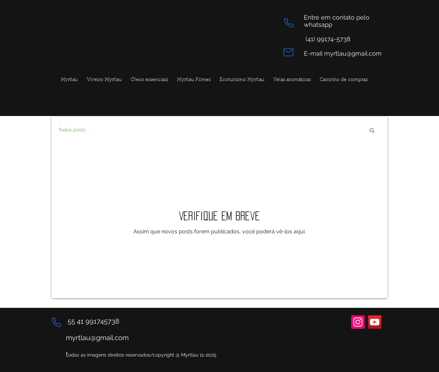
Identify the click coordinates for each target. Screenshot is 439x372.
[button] (372, 131)
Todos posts (71, 129)
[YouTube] (374, 322)
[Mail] (288, 52)
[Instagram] (358, 322)
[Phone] (288, 23)
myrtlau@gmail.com (97, 338)
